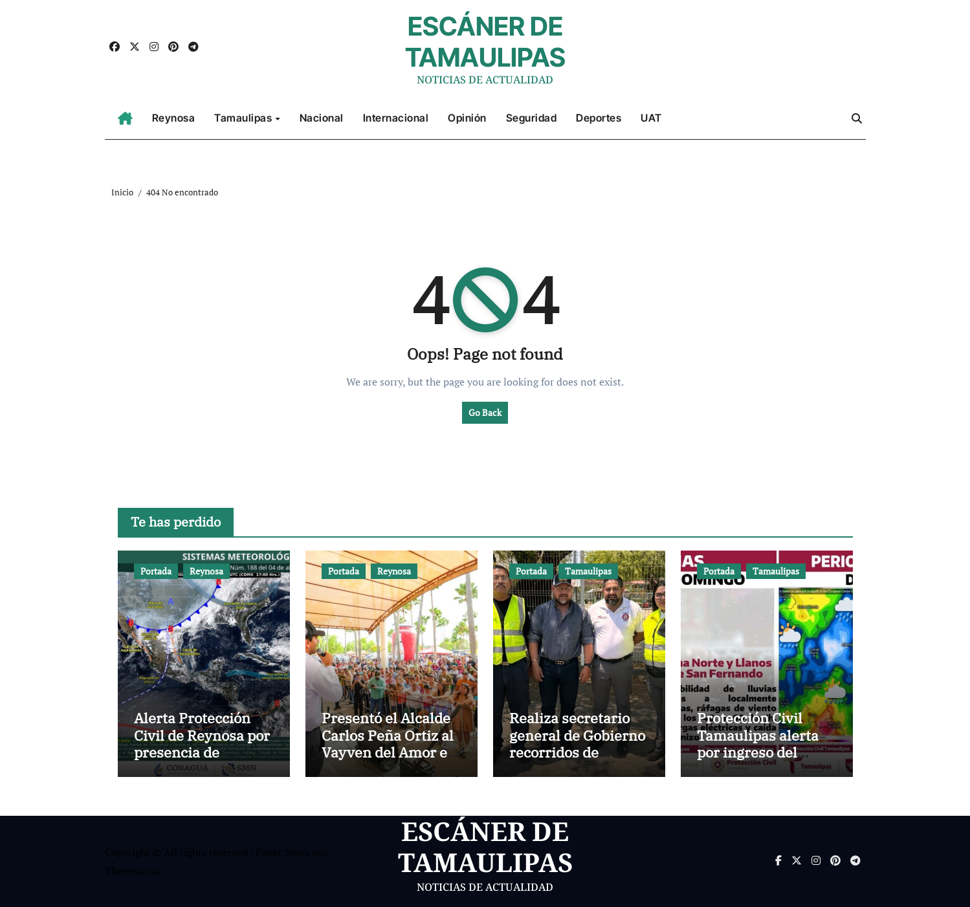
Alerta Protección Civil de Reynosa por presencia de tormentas (202, 743)
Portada (155, 571)
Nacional (322, 117)
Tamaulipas (244, 117)
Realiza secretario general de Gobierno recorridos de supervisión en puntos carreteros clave (577, 760)
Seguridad (531, 117)
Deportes (598, 117)
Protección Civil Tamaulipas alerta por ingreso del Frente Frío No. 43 (758, 743)
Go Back (485, 412)
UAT (651, 117)
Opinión (467, 117)
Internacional (396, 117)
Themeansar (133, 871)
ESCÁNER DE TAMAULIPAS (485, 41)
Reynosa (173, 117)
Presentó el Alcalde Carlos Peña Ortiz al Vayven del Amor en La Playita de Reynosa (389, 752)
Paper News (283, 852)
